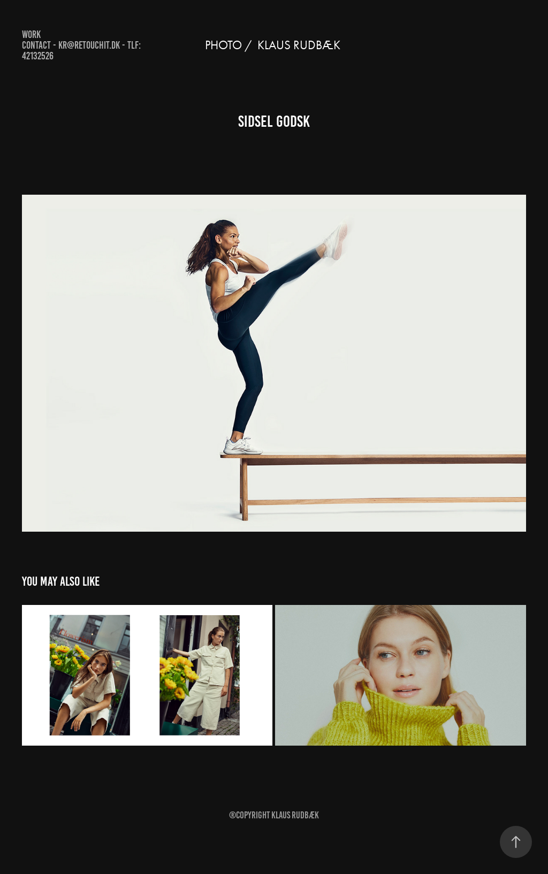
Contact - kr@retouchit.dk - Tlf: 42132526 (81, 51)
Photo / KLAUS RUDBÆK (274, 45)
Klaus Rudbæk (295, 815)
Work (31, 34)
